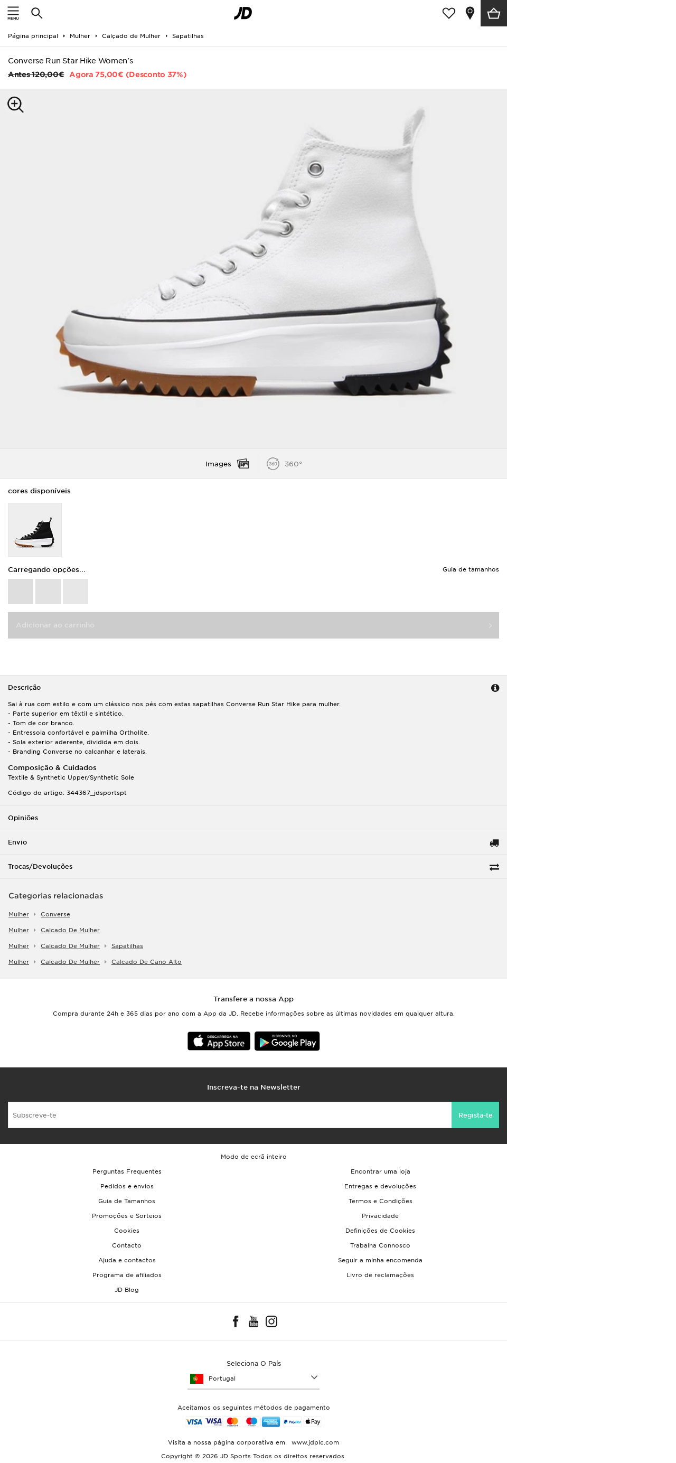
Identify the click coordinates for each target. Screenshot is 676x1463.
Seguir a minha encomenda (380, 1260)
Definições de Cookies (380, 1230)
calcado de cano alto (146, 961)
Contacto (127, 1245)
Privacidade (380, 1216)
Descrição (24, 687)
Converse (55, 914)
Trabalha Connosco (380, 1245)
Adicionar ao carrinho (55, 625)
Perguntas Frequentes (127, 1171)
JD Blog (127, 1289)
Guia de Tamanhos (126, 1201)
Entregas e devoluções (380, 1186)
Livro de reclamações (380, 1275)
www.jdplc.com (314, 1442)
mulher (18, 914)
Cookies (126, 1230)
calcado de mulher (70, 930)
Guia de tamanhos (471, 569)
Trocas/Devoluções (40, 866)
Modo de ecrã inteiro (254, 1156)
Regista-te (475, 1115)
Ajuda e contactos (127, 1260)
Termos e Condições (380, 1201)
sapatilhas (127, 946)
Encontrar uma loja (380, 1171)
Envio (17, 842)
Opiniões (23, 818)
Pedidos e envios (127, 1186)
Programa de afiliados (127, 1275)
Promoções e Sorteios (127, 1216)
